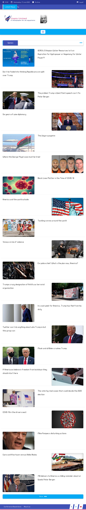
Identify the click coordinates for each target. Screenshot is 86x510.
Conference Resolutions (12, 507)
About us (27, 507)
